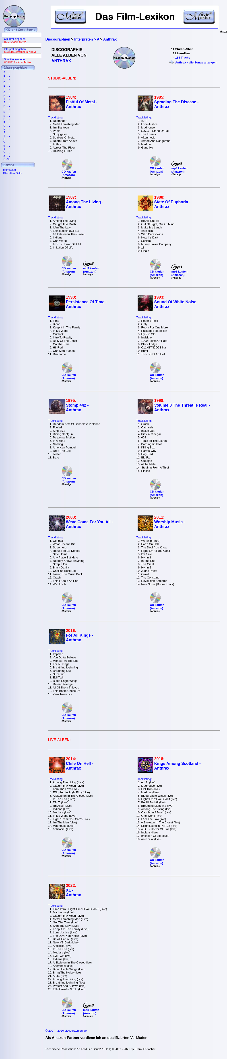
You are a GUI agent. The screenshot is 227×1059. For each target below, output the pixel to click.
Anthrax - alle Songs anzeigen (196, 62)
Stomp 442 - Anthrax (77, 407)
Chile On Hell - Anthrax (79, 765)
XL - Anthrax (73, 892)
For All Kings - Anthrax (79, 637)
